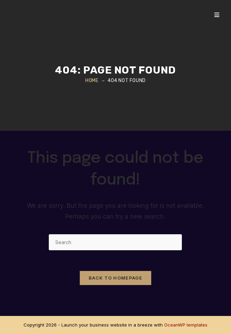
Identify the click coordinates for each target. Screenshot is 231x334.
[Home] (91, 80)
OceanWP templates (185, 325)
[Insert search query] (115, 242)
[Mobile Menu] (217, 15)
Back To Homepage (115, 278)
